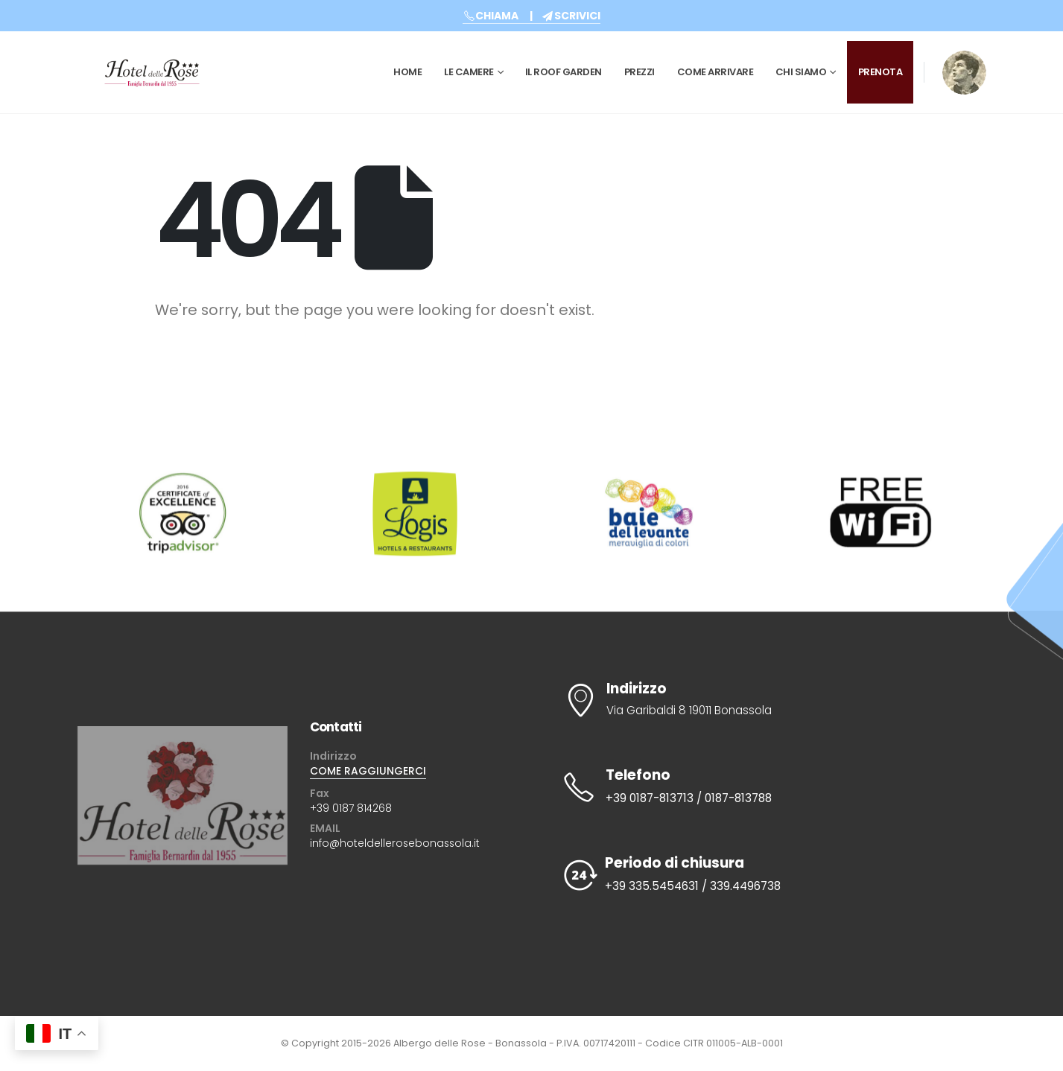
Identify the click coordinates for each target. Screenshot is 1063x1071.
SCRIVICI (571, 15)
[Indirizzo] (764, 700)
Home (407, 72)
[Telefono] (764, 787)
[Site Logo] (151, 72)
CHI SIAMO (801, 72)
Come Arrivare (715, 72)
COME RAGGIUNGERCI (368, 770)
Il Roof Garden (563, 72)
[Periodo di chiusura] (764, 875)
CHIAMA (490, 15)
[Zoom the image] (964, 60)
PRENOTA (880, 72)
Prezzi (639, 72)
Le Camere (469, 72)
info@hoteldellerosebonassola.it (395, 843)
